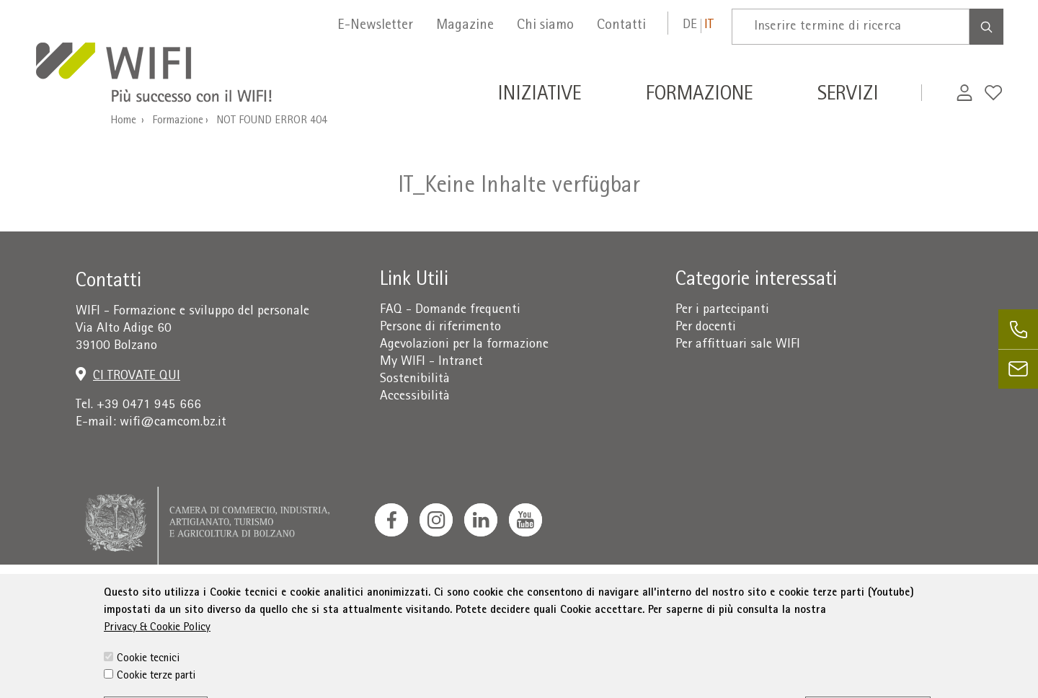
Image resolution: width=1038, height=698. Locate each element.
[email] (1018, 369)
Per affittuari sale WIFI (737, 345)
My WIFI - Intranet (431, 362)
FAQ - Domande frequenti (450, 310)
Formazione (177, 121)
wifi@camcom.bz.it (173, 423)
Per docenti (705, 328)
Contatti (621, 26)
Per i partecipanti (722, 310)
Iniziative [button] (539, 96)
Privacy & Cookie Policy (157, 657)
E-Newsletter (375, 26)
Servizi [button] (848, 96)
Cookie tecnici (148, 688)
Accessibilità (415, 397)
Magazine (465, 26)
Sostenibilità (415, 379)
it (709, 25)
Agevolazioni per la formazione (464, 345)
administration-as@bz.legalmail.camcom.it (906, 602)
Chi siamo (545, 26)
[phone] (1018, 329)
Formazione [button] (699, 96)
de (690, 25)
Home (123, 121)
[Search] (986, 27)
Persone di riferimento (440, 328)
